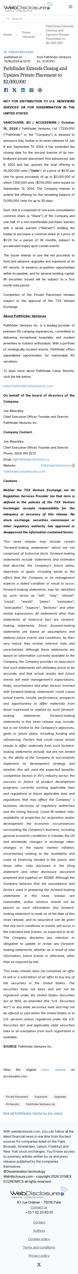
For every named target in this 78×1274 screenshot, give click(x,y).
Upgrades (60, 1096)
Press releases (28, 34)
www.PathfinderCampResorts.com (28, 386)
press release (53, 1070)
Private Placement (17, 1096)
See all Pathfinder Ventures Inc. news (33, 1113)
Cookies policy (39, 1239)
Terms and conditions (39, 1247)
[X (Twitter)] (39, 1264)
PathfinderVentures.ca (57, 465)
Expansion (41, 1096)
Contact (39, 1222)
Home (7, 34)
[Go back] (39, 52)
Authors (39, 1231)
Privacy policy (39, 1256)
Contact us (39, 1207)
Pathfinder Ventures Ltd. (40, 1104)
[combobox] (39, 19)
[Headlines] (28, 7)
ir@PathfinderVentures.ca (30, 459)
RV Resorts (12, 1104)
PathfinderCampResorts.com (24, 471)
